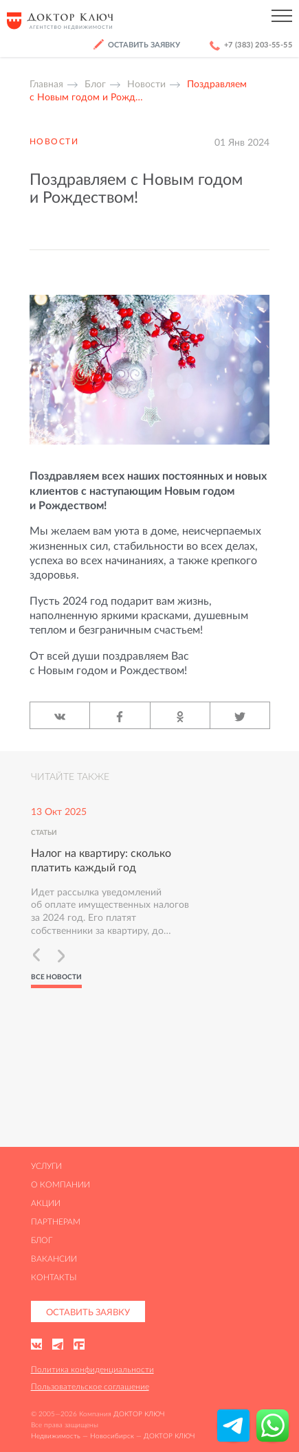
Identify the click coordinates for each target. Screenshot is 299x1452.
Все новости (56, 977)
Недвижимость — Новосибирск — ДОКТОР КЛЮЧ (113, 1436)
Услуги (46, 1165)
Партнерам (55, 1221)
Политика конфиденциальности (92, 1369)
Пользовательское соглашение (90, 1386)
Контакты (54, 1277)
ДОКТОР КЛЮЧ (138, 1414)
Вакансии (54, 1258)
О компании (60, 1184)
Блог (41, 1240)
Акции (45, 1202)
